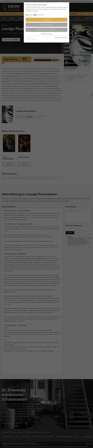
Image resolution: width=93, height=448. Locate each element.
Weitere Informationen (46, 34)
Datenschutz (64, 37)
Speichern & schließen (46, 25)
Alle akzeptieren (46, 20)
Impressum (57, 37)
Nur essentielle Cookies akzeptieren (46, 30)
